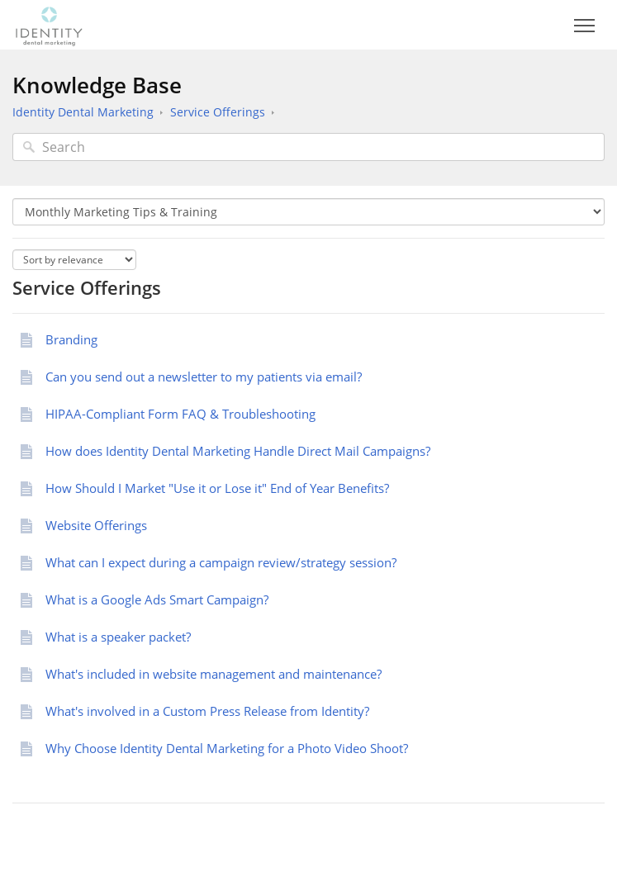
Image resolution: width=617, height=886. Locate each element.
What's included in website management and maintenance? (213, 674)
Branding (71, 339)
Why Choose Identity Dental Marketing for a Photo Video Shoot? (228, 748)
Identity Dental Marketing (83, 112)
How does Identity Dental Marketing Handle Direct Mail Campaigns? (237, 451)
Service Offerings (217, 112)
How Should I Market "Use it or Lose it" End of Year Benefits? (217, 488)
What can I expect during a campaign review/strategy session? (222, 562)
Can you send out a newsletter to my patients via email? (203, 376)
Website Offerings (96, 525)
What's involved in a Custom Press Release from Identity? (207, 711)
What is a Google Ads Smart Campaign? (156, 599)
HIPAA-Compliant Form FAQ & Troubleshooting (180, 413)
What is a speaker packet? (118, 636)
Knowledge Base (97, 85)
